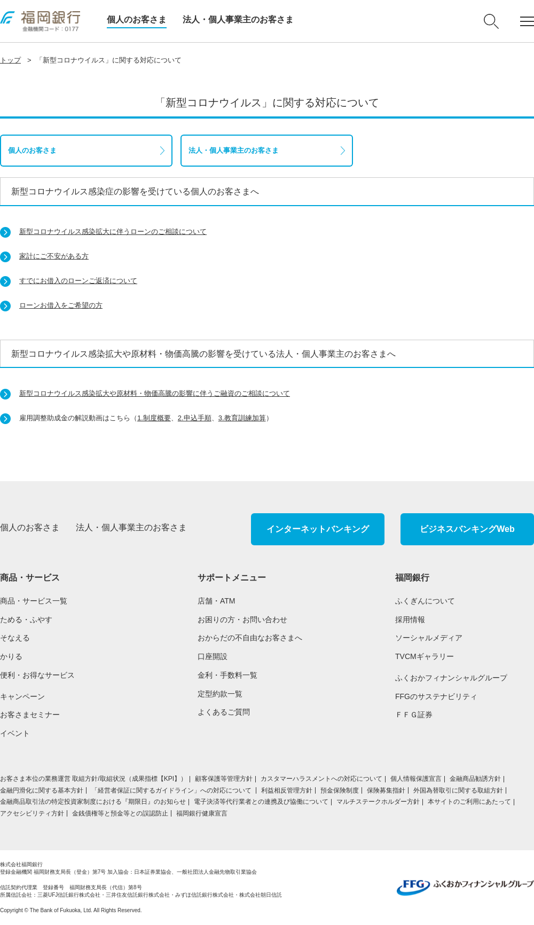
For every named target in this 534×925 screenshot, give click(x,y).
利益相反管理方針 (286, 790)
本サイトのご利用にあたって (469, 801)
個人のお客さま (137, 19)
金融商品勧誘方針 (475, 778)
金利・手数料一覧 (227, 675)
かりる (11, 656)
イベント (15, 733)
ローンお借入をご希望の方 (61, 305)
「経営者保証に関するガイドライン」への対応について (172, 790)
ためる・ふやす (26, 619)
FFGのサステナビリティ (436, 696)
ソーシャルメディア (428, 637)
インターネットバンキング (317, 529)
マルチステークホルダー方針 (378, 801)
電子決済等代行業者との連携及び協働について (261, 801)
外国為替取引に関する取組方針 (458, 790)
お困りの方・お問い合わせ (242, 619)
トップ (10, 60)
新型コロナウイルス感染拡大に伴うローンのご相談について (113, 232)
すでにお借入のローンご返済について (78, 281)
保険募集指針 (386, 790)
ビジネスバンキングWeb (467, 529)
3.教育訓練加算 (242, 418)
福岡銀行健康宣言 (201, 813)
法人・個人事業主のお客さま (238, 19)
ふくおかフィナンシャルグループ (451, 677)
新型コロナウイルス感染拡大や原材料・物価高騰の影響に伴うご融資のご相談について (154, 393)
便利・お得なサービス (37, 675)
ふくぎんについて (425, 601)
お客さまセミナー (30, 714)
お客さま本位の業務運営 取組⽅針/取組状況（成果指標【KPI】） (93, 778)
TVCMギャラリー (424, 656)
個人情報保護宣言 (416, 778)
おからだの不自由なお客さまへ (250, 637)
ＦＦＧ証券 (414, 714)
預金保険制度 (339, 790)
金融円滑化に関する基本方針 (41, 790)
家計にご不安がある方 (54, 256)
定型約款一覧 (220, 693)
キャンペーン (22, 696)
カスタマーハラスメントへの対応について (321, 778)
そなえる (15, 637)
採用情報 (410, 619)
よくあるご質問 (224, 712)
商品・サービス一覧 (33, 601)
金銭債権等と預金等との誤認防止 (120, 813)
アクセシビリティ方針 (32, 813)
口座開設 (212, 656)
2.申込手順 (194, 418)
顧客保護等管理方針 (224, 778)
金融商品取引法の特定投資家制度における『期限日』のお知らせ (93, 801)
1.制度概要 (154, 418)
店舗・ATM (216, 601)
